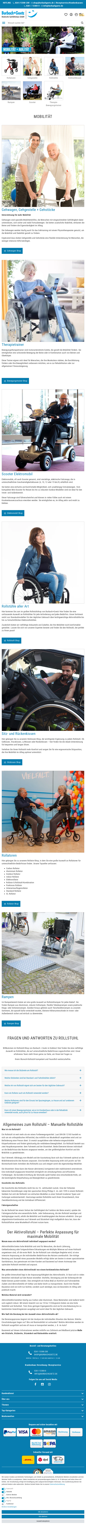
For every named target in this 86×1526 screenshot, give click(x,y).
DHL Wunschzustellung (14, 1498)
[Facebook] (35, 1384)
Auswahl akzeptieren (43, 1521)
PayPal (8, 1501)
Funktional (9, 1504)
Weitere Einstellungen (9, 1507)
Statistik (9, 1492)
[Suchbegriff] (46, 23)
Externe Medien (11, 1495)
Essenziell (9, 1489)
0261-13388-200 (41, 1351)
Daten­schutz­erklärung (57, 1484)
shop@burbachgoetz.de (43, 3)
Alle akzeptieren (43, 1512)
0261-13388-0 (40, 1371)
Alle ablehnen (43, 1516)
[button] (71, 14)
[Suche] (82, 23)
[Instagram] (49, 1384)
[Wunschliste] (65, 14)
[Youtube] (42, 1384)
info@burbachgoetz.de (53, 6)
